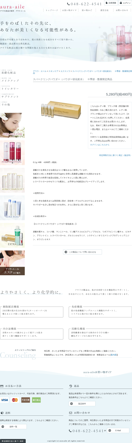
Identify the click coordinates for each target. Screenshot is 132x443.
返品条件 (82, 404)
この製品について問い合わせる (82, 252)
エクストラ (65, 71)
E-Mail (118, 430)
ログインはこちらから (99, 145)
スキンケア (53, 71)
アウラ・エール (39, 71)
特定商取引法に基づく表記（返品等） (115, 155)
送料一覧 (13, 427)
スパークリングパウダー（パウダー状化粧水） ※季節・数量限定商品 (82, 72)
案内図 (114, 355)
